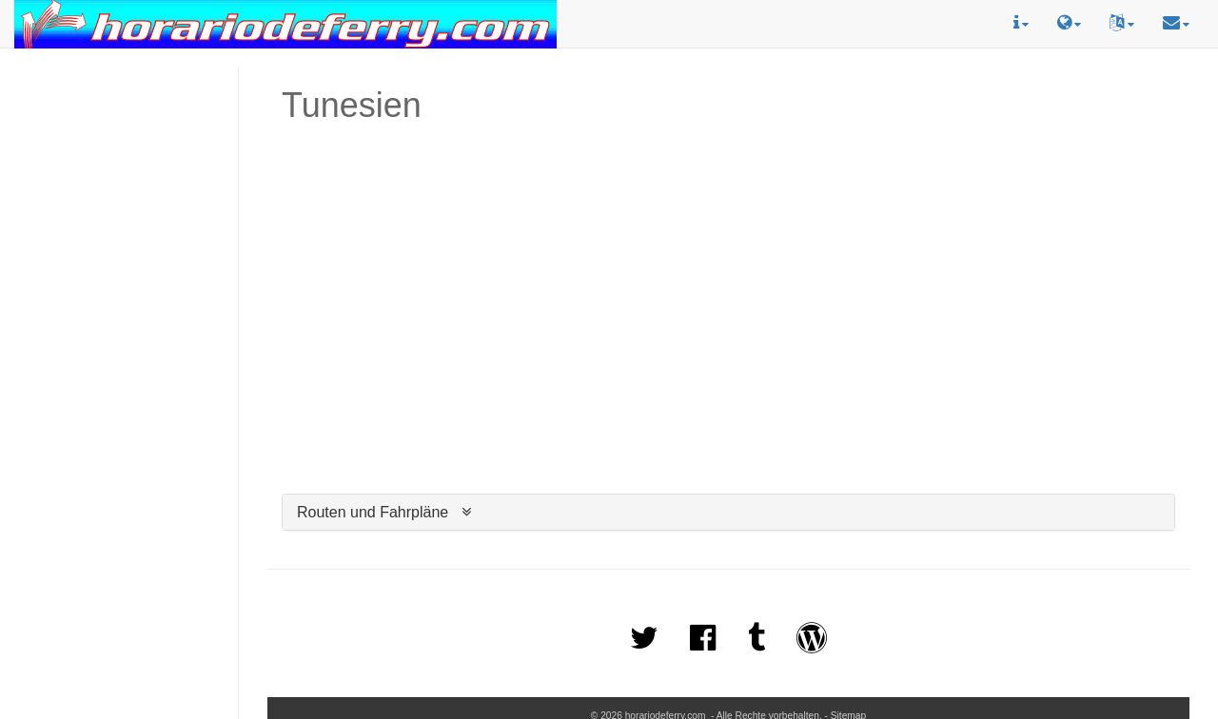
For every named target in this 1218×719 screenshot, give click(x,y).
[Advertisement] (119, 153)
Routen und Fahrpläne (372, 512)
